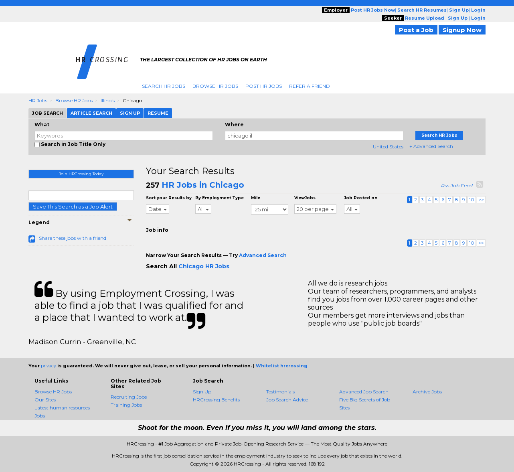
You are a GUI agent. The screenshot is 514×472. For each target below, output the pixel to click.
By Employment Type (219, 198)
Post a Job (416, 30)
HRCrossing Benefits (216, 400)
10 (471, 199)
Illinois (108, 100)
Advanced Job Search (364, 392)
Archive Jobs (427, 392)
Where (234, 125)
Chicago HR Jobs (203, 266)
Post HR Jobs (263, 86)
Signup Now (462, 30)
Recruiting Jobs (129, 397)
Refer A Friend (309, 86)
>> (481, 199)
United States (388, 147)
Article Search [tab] (91, 113)
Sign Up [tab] (130, 113)
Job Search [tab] (47, 113)
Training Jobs (126, 405)
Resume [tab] (158, 113)
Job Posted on (360, 198)
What (41, 125)
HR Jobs (37, 100)
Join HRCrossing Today (81, 173)
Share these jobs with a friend (72, 238)
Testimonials (280, 392)
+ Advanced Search (431, 146)
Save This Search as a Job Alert (73, 206)
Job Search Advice (287, 400)
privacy (48, 366)
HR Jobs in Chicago (203, 185)
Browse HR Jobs (215, 86)
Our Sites (45, 400)
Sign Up (202, 392)
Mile (255, 198)
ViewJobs (305, 198)
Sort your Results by (169, 198)
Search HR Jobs (163, 86)
